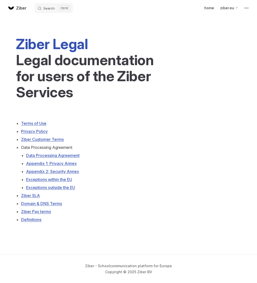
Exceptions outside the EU (50, 187)
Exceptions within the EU (49, 179)
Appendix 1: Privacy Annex (51, 163)
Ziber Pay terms (36, 211)
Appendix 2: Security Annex (52, 171)
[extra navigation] (246, 8)
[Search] (54, 8)
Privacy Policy (34, 131)
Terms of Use (33, 123)
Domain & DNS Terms (41, 203)
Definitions (31, 219)
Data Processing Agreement (53, 155)
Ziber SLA (30, 195)
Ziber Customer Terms (42, 139)
